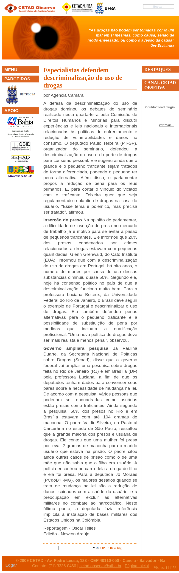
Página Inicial (137, 566)
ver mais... (166, 125)
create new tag (110, 548)
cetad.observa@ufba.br (100, 566)
